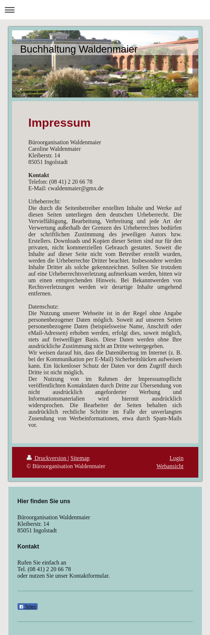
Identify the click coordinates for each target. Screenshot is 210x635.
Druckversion (47, 458)
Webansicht (169, 466)
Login (176, 458)
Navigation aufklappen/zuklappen (105, 10)
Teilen (27, 606)
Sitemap (79, 458)
